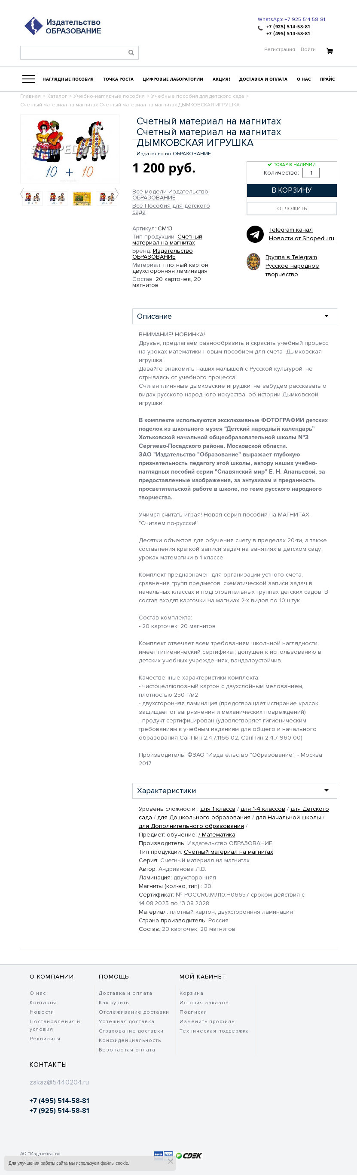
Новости (42, 1012)
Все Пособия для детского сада (171, 209)
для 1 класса (217, 809)
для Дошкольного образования (203, 817)
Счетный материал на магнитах (167, 239)
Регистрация (279, 49)
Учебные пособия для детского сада (197, 96)
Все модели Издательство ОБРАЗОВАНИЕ (170, 195)
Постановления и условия (55, 1025)
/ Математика (216, 834)
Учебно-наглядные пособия (109, 96)
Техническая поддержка (214, 1031)
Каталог (57, 96)
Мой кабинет (203, 976)
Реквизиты (45, 1039)
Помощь (114, 976)
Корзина (192, 993)
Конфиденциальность (130, 1040)
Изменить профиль (207, 1021)
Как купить (114, 1003)
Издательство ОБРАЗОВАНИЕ (162, 253)
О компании (52, 976)
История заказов (204, 1003)
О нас (38, 993)
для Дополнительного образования (191, 826)
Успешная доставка (127, 1021)
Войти (308, 49)
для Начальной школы (288, 817)
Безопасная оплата (127, 1050)
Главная (30, 96)
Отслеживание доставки (134, 1012)
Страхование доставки (131, 1031)
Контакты (43, 1003)
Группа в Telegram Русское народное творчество (292, 266)
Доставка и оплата (126, 993)
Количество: (292, 172)
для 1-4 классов (263, 809)
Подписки (193, 1012)
